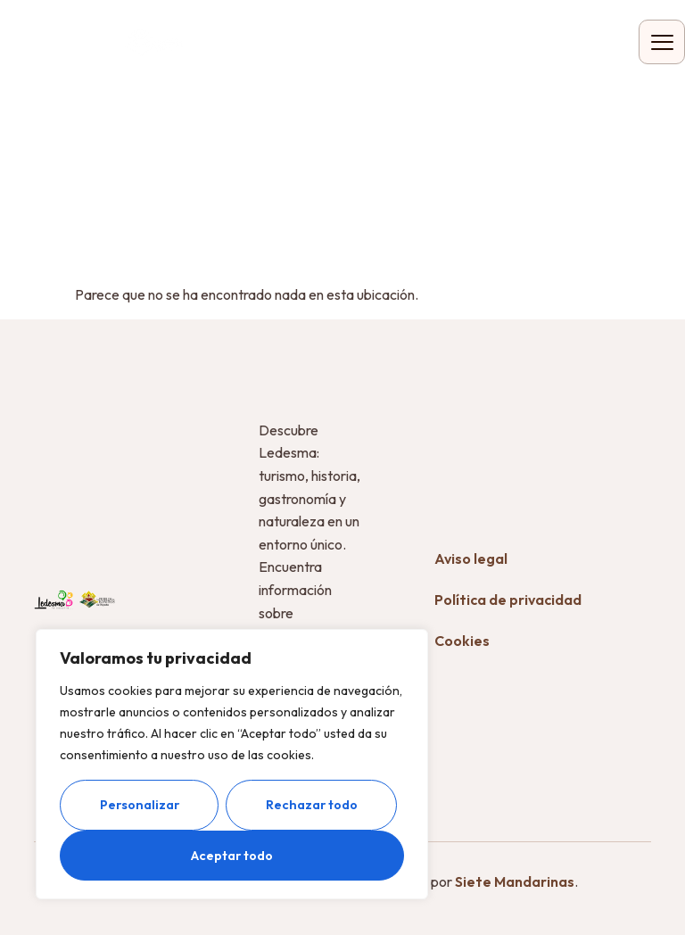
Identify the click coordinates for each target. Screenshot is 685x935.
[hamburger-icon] (662, 41)
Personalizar (139, 805)
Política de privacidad (508, 599)
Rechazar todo (312, 805)
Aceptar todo (232, 856)
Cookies (462, 641)
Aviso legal (471, 558)
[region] (232, 764)
